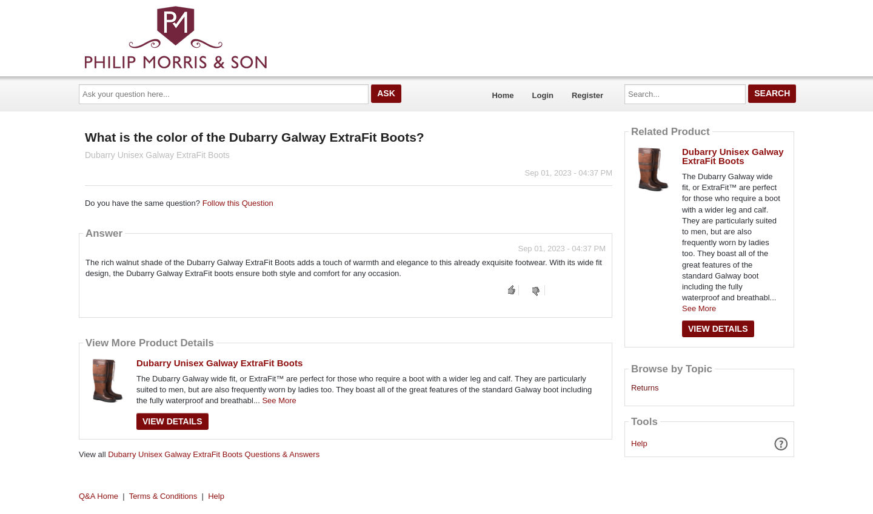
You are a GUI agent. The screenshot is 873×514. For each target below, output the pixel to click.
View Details (172, 421)
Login (543, 95)
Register (587, 95)
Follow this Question (237, 203)
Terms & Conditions (163, 496)
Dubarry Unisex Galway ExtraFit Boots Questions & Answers (213, 454)
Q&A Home (98, 496)
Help (639, 443)
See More (279, 400)
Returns (645, 388)
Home (502, 95)
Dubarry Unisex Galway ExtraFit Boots (219, 363)
